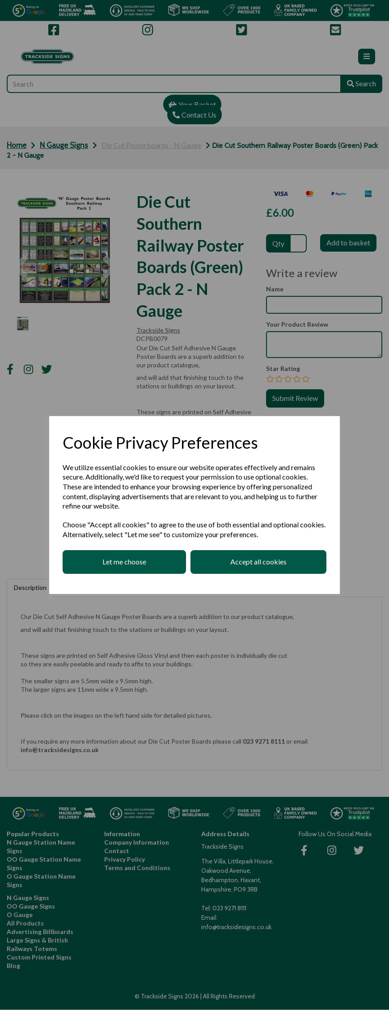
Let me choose (124, 561)
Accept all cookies (258, 561)
